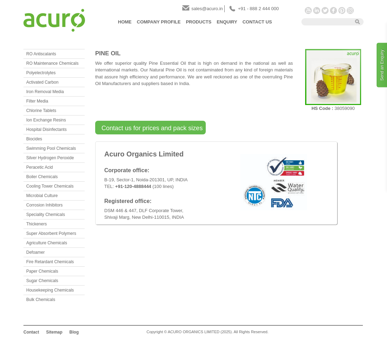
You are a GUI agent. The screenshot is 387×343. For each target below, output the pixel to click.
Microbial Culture (42, 195)
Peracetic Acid (39, 167)
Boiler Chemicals (42, 176)
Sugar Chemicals (42, 280)
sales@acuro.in (207, 8)
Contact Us (257, 21)
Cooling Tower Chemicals (49, 186)
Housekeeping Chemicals (50, 290)
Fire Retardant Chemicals (50, 261)
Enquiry (227, 21)
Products (198, 21)
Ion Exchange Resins (46, 120)
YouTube (308, 10)
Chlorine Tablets (41, 110)
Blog (74, 332)
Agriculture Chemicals (46, 242)
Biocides (34, 138)
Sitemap (54, 332)
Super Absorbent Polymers (51, 233)
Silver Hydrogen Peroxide (50, 157)
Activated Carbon (42, 82)
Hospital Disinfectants (46, 129)
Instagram (350, 10)
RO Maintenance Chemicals (52, 63)
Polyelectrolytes (41, 72)
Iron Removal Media (45, 91)
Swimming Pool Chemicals (51, 148)
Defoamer (35, 252)
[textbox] (325, 21)
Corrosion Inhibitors (44, 205)
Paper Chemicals (42, 271)
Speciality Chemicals (45, 214)
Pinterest (341, 10)
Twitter (325, 10)
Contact (31, 332)
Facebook (333, 10)
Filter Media (37, 101)
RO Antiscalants (41, 53)
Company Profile (159, 21)
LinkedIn (316, 10)
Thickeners (36, 224)
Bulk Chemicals (40, 299)
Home (125, 21)
